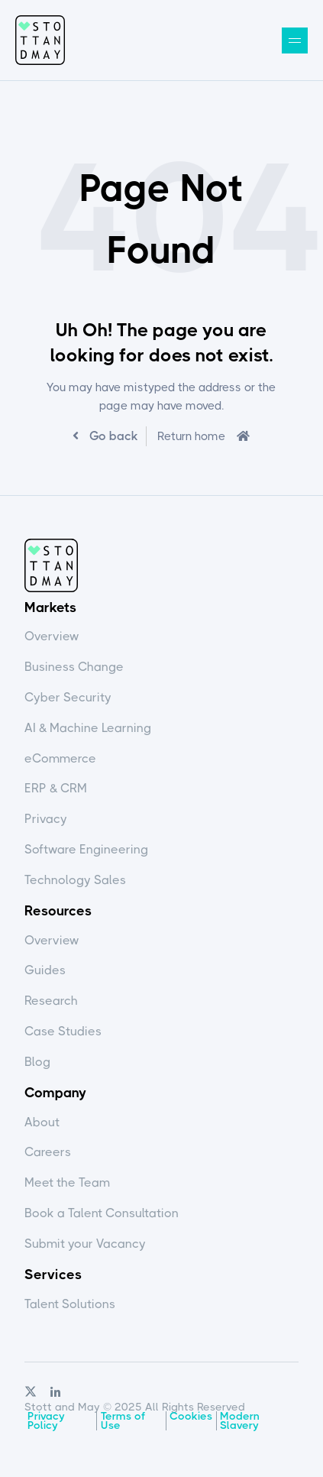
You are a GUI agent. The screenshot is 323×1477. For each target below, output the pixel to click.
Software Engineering (86, 849)
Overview (51, 636)
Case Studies (63, 1031)
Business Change (74, 666)
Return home (191, 436)
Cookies (191, 1416)
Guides (45, 970)
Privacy (45, 818)
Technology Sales (75, 880)
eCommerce (60, 758)
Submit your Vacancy (85, 1243)
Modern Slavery (240, 1420)
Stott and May (40, 40)
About (42, 1122)
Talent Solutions (69, 1304)
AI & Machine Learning (87, 728)
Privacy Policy (46, 1420)
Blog (37, 1061)
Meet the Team (67, 1182)
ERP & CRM (55, 788)
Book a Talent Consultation (101, 1213)
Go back (112, 436)
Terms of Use (123, 1420)
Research (51, 1000)
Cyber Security (67, 697)
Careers (47, 1152)
